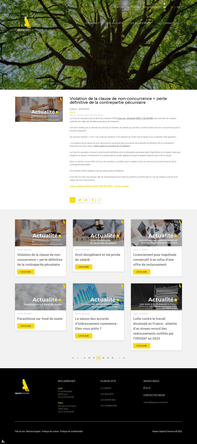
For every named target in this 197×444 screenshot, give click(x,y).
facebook (164, 3)
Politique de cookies (50, 431)
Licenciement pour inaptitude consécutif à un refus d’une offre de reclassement (154, 260)
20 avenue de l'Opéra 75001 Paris (67, 407)
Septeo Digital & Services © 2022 (167, 431)
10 (89, 358)
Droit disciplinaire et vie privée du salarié (97, 257)
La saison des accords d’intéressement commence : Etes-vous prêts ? (96, 324)
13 (103, 358)
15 (112, 358)
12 (98, 358)
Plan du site (20, 431)
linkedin (165, 7)
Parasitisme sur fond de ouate (39, 319)
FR (172, 7)
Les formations (169, 23)
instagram (165, 10)
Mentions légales (33, 431)
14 (108, 358)
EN (178, 7)
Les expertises (140, 23)
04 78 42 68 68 (67, 397)
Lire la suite (26, 272)
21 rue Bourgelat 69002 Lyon (65, 392)
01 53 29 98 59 (67, 412)
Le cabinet (92, 23)
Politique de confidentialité (71, 431)
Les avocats (114, 23)
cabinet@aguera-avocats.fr (155, 402)
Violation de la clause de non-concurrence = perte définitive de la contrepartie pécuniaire (39, 260)
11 (94, 358)
